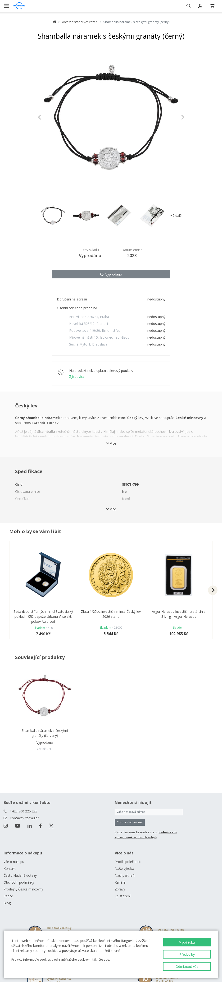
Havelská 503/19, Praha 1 (88, 323)
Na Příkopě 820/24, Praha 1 (90, 316)
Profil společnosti (128, 861)
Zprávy (120, 889)
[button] (49, 117)
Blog (7, 903)
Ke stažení (123, 896)
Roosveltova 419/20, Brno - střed (95, 330)
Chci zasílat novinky (130, 822)
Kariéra (120, 882)
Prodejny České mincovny (23, 889)
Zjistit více (77, 376)
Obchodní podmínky (19, 882)
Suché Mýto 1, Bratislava (88, 344)
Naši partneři (125, 875)
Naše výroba (124, 868)
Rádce (8, 896)
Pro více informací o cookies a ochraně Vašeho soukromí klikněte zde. (60, 959)
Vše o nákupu (14, 861)
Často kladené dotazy (20, 875)
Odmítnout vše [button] (187, 966)
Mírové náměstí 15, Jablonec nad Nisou (99, 337)
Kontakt (10, 868)
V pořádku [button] (187, 942)
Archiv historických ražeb (80, 22)
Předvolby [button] (187, 954)
